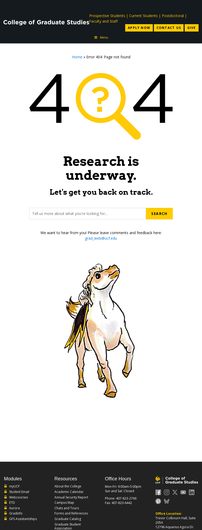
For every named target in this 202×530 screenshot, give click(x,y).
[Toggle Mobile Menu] (193, 6)
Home (77, 56)
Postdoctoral (173, 15)
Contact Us (168, 27)
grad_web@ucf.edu (101, 238)
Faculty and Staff (103, 21)
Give (191, 27)
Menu (101, 37)
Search (159, 213)
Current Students (143, 15)
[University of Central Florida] (42, 6)
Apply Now (139, 27)
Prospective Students (107, 15)
